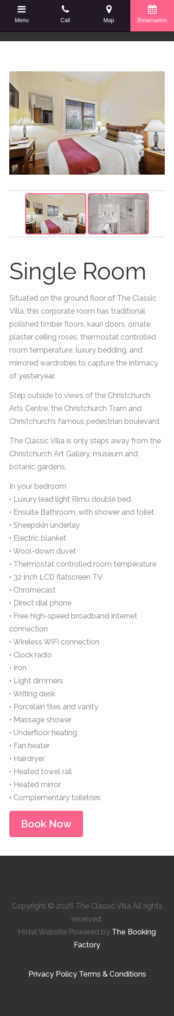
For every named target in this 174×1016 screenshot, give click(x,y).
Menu (22, 14)
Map (109, 14)
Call (65, 14)
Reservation (152, 14)
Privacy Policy (52, 974)
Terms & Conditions (112, 974)
